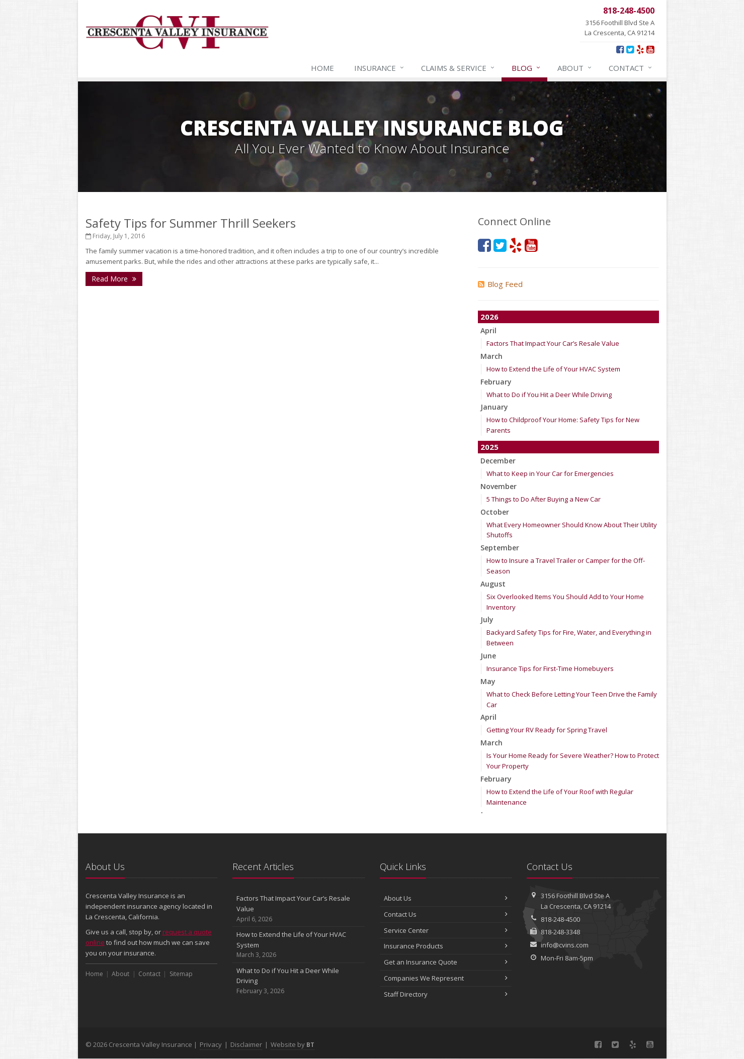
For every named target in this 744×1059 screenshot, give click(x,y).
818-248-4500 (560, 919)
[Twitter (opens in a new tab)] (630, 49)
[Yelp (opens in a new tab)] (640, 49)
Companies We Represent (446, 978)
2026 (489, 317)
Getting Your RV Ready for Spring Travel (546, 729)
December (498, 460)
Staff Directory (446, 994)
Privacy (211, 1044)
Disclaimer (246, 1044)
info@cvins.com (565, 944)
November (498, 486)
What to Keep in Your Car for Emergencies (550, 473)
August (493, 584)
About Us (446, 898)
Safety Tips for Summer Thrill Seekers (191, 223)
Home (322, 68)
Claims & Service (458, 67)
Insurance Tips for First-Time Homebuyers (550, 668)
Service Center (446, 930)
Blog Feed (500, 284)
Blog (526, 67)
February (496, 382)
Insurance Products (446, 945)
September (499, 547)
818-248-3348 (560, 931)
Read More (114, 278)
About (575, 67)
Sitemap (181, 974)
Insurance (379, 67)
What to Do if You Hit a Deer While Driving (549, 394)
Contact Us (446, 914)
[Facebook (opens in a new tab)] (620, 49)
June (488, 655)
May (487, 681)
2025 (489, 447)
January (494, 407)
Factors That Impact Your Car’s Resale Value (552, 343)
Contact (631, 67)
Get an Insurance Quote (446, 962)
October (494, 512)
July (486, 619)
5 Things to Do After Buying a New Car (543, 499)
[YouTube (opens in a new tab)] (650, 49)
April (488, 330)
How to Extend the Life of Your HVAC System (553, 368)
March (491, 356)
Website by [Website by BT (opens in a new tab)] (292, 1044)
